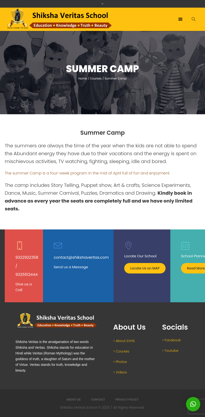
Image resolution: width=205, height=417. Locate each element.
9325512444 (26, 274)
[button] (193, 404)
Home (82, 78)
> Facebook (171, 340)
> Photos (120, 361)
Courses (96, 78)
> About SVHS (124, 340)
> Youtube (170, 350)
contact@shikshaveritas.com (81, 257)
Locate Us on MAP (144, 268)
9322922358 (26, 257)
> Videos (120, 372)
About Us (73, 399)
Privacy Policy (127, 399)
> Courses (121, 351)
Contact (98, 399)
